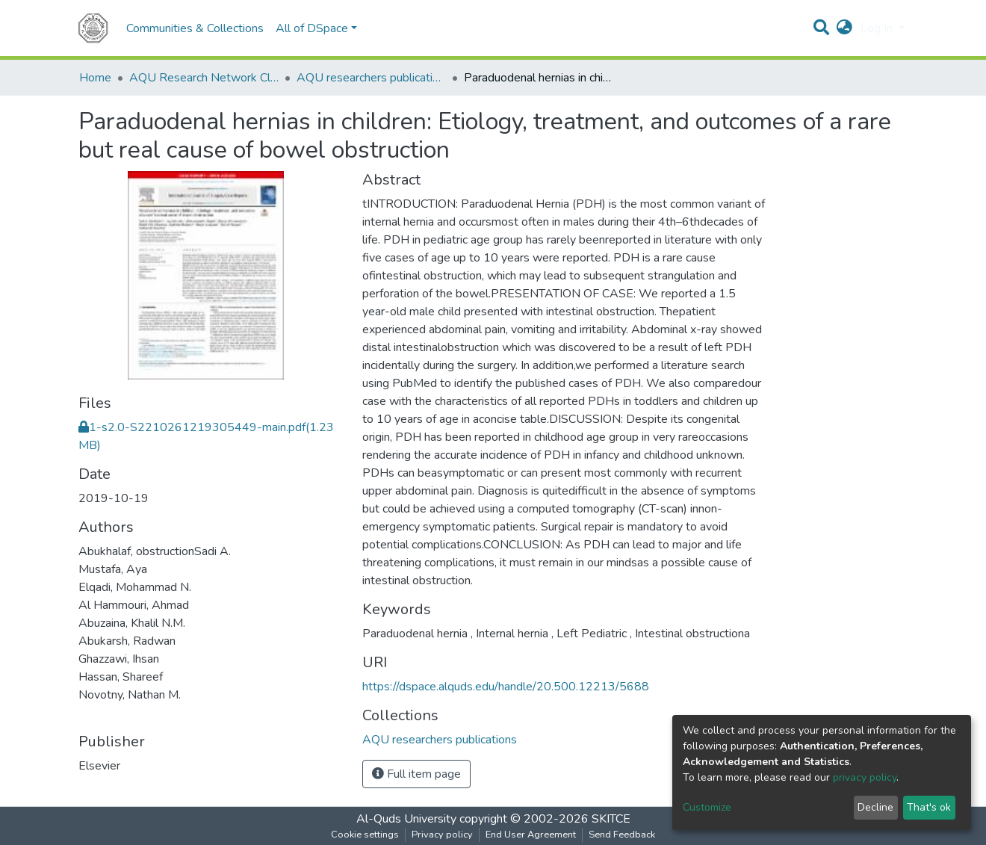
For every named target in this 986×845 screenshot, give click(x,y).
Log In (878, 28)
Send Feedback (622, 834)
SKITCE (611, 819)
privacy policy (864, 777)
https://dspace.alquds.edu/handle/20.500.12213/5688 (505, 686)
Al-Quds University (406, 819)
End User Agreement (531, 834)
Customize (707, 807)
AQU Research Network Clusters (204, 77)
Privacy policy (442, 834)
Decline (875, 807)
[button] (844, 28)
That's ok (929, 807)
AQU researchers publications (371, 77)
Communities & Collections (195, 28)
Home (95, 77)
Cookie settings (365, 834)
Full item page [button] (416, 774)
